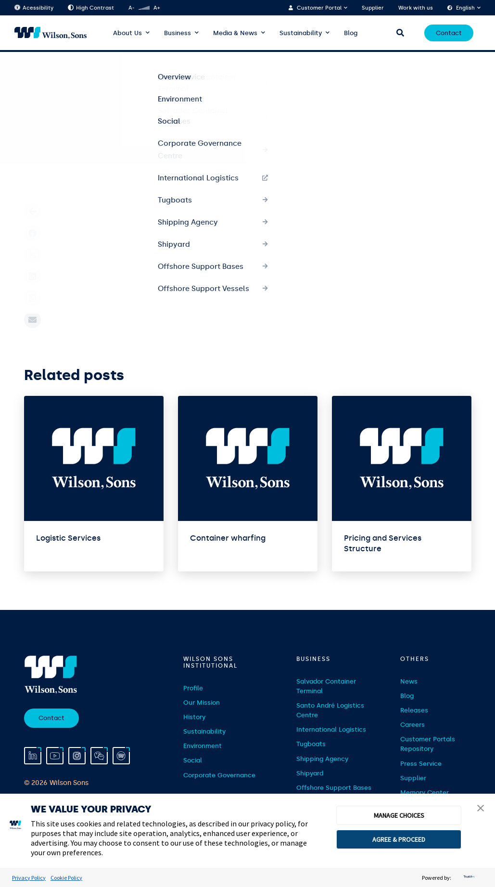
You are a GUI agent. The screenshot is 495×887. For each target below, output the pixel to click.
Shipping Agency (322, 758)
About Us (127, 33)
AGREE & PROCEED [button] (398, 839)
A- (131, 8)
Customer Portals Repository (427, 743)
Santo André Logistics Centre (330, 710)
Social (192, 760)
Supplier (373, 8)
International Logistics (331, 729)
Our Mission (201, 702)
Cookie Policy (66, 877)
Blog (350, 33)
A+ (156, 8)
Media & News (235, 33)
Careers (412, 724)
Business (177, 33)
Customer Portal (319, 8)
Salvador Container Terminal (326, 686)
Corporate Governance (219, 775)
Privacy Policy (29, 877)
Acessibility (33, 8)
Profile (193, 688)
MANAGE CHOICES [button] (399, 815)
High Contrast (91, 8)
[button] (480, 809)
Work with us (415, 8)
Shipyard (309, 773)
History (194, 717)
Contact (449, 33)
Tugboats (311, 744)
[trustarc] (468, 877)
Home (32, 67)
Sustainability (300, 33)
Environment (202, 745)
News (409, 681)
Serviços (65, 67)
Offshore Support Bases (333, 787)
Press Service (421, 763)
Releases (414, 710)
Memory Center (424, 792)
